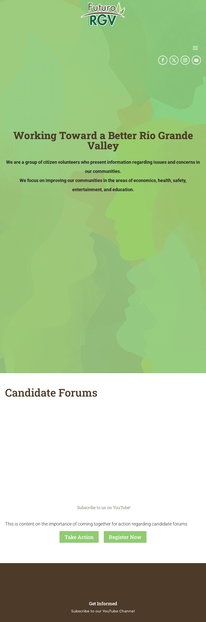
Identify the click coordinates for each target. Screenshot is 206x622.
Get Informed (103, 603)
